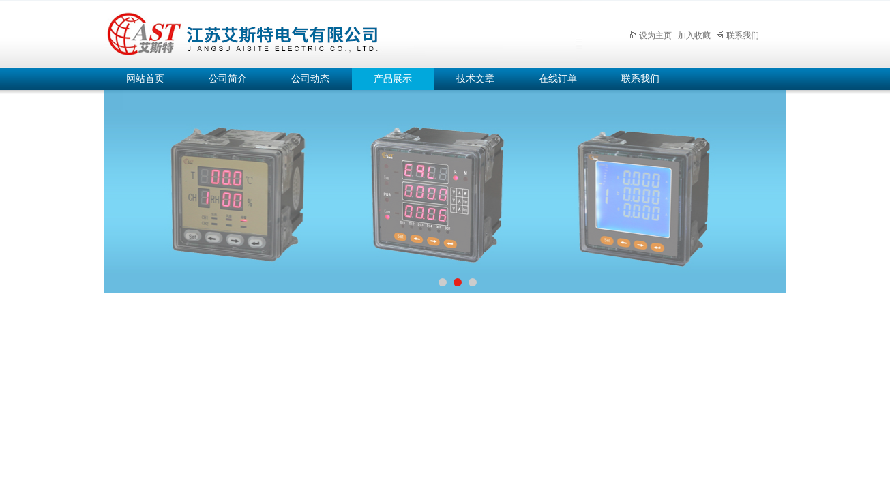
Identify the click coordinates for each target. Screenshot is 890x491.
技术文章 (475, 79)
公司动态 (310, 79)
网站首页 (145, 79)
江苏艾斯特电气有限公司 (343, 31)
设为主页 (650, 35)
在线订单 (558, 79)
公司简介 (228, 79)
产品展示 (393, 79)
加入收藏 (694, 35)
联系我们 (737, 35)
